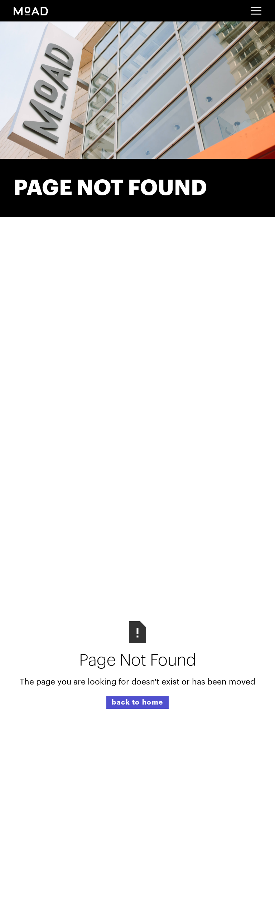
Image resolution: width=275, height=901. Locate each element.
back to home (137, 702)
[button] (256, 10)
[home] (31, 11)
